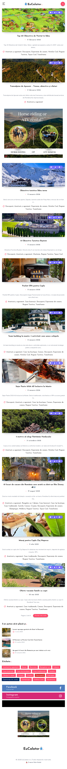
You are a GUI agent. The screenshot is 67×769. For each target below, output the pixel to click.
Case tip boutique (30, 352)
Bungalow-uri (27, 503)
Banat (24, 667)
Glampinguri (13, 509)
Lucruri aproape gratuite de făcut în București (28, 629)
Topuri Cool (32, 54)
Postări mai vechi (41, 615)
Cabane (35, 503)
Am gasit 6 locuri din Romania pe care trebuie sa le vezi (31, 650)
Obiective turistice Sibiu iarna (33, 191)
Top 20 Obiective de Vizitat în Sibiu (33, 36)
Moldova (22, 509)
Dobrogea (50, 675)
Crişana (34, 506)
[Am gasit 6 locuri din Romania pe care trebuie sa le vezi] (6, 653)
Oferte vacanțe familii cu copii (33, 591)
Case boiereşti (30, 302)
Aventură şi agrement (13, 52)
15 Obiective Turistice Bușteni (33, 241)
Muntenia (36, 254)
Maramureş (51, 679)
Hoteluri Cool (53, 52)
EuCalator (33, 4)
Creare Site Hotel (33, 762)
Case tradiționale (10, 506)
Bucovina (33, 667)
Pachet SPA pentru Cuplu (33, 286)
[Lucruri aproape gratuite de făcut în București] (6, 632)
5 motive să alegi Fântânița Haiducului (33, 437)
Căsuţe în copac (9, 675)
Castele (21, 506)
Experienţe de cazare (39, 52)
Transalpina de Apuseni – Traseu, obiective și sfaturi (33, 86)
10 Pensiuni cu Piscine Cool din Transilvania (27, 640)
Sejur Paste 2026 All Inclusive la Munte (33, 386)
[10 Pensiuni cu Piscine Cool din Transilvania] (6, 643)
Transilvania (41, 54)
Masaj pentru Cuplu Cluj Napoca (33, 540)
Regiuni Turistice (47, 254)
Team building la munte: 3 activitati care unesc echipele (33, 336)
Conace (40, 352)
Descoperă (26, 52)
